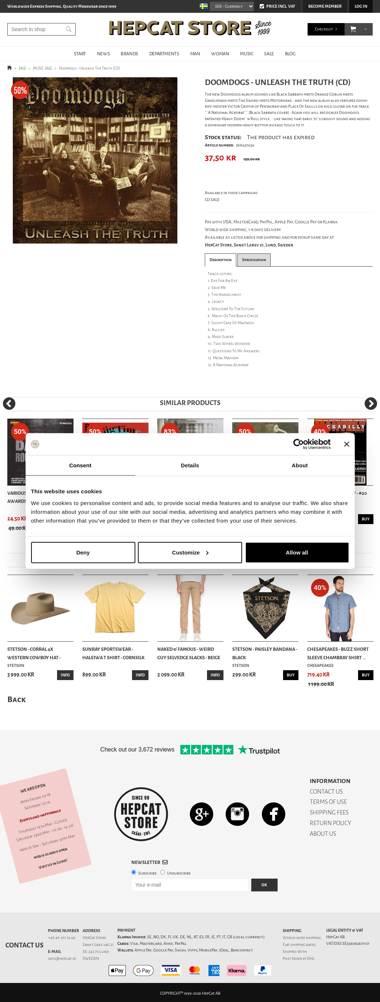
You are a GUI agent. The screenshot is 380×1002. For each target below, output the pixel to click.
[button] (353, 29)
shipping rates (302, 944)
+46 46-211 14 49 (61, 937)
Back (16, 699)
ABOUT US (323, 834)
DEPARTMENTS (164, 54)
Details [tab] (190, 465)
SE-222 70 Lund (96, 951)
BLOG (290, 54)
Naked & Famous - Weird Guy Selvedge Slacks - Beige (188, 653)
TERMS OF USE (328, 802)
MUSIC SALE (42, 68)
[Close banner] (346, 444)
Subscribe (147, 873)
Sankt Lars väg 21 (98, 944)
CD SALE (212, 200)
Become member (325, 6)
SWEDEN (91, 958)
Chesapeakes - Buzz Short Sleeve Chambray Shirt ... (338, 653)
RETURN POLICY (330, 823)
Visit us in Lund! (53, 863)
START (80, 54)
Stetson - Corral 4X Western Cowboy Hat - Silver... (34, 653)
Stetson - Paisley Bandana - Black (264, 653)
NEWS (103, 54)
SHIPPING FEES (329, 812)
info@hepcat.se (62, 958)
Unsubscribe (179, 873)
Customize (190, 552)
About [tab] (300, 465)
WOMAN (220, 54)
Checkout (324, 29)
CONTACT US (326, 791)
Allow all (297, 552)
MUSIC (246, 54)
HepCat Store (94, 937)
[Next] (371, 403)
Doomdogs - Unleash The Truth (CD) (89, 68)
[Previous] (9, 403)
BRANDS (129, 54)
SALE (269, 54)
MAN (195, 54)
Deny (83, 552)
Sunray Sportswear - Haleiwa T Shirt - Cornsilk (113, 653)
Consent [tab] (80, 465)
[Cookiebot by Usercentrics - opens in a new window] (299, 444)
